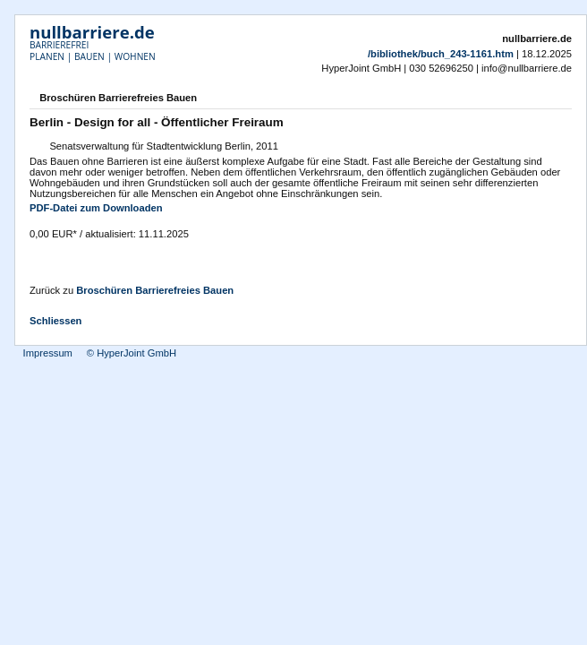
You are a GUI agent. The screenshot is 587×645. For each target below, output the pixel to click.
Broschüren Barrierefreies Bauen (155, 290)
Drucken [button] (561, 99)
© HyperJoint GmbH (131, 353)
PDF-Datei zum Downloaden (96, 207)
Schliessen (55, 320)
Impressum (47, 353)
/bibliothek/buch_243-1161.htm (441, 53)
